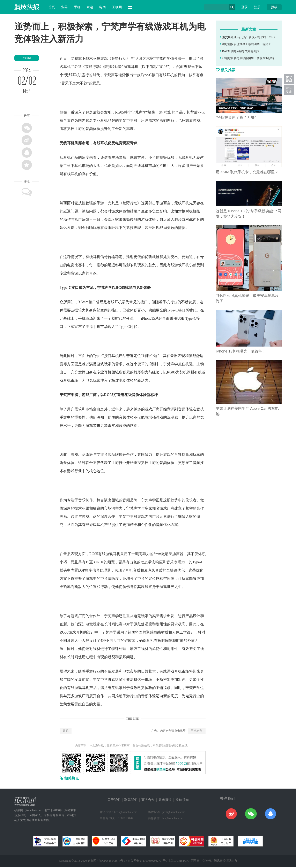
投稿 (274, 7)
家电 (90, 7)
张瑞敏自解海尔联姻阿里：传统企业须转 (247, 58)
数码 (65, 730)
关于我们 (113, 800)
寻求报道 (165, 800)
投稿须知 (182, 800)
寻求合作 (196, 730)
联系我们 (131, 800)
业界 (64, 7)
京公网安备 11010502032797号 (147, 860)
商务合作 (148, 800)
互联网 (117, 7)
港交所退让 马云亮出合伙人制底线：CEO (247, 37)
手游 (78, 129)
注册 (257, 7)
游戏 (104, 58)
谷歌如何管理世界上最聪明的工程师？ (245, 44)
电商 (102, 7)
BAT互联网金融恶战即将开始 (239, 51)
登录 (244, 7)
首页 (51, 7)
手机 (77, 7)
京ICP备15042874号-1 (111, 860)
